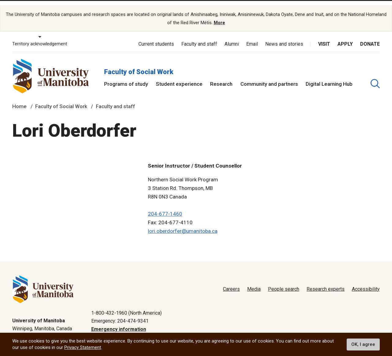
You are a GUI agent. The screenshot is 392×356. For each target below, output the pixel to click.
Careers (231, 281)
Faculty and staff (199, 36)
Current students (156, 36)
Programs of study (126, 76)
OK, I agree (363, 344)
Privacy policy (282, 329)
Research (221, 76)
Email (252, 36)
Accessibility (366, 281)
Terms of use (318, 329)
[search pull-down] (375, 75)
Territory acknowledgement (39, 36)
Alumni (231, 36)
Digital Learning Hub (329, 76)
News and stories (284, 36)
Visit (324, 36)
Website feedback (360, 329)
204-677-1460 (165, 206)
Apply (345, 36)
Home (19, 99)
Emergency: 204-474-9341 (120, 313)
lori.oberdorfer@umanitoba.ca (182, 223)
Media (254, 281)
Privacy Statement (82, 347)
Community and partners (269, 76)
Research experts (326, 281)
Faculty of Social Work (138, 64)
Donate (370, 36)
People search (283, 281)
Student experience (179, 76)
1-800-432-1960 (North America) (126, 305)
